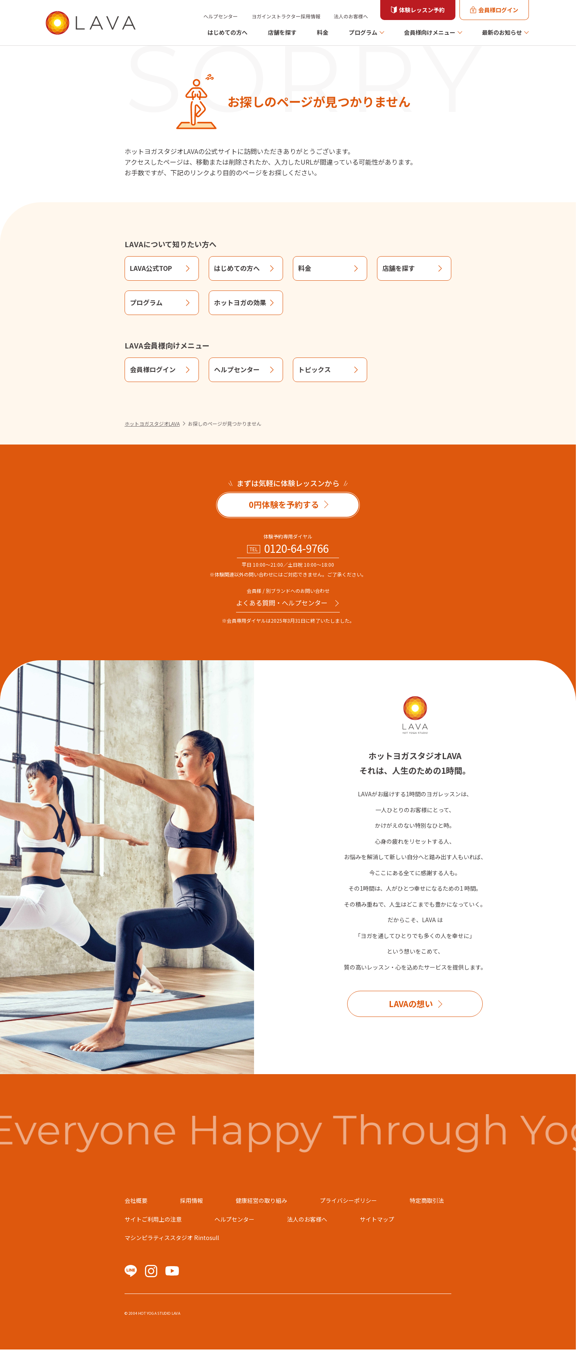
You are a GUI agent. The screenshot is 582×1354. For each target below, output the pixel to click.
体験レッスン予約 (422, 10)
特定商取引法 (427, 1200)
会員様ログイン (498, 10)
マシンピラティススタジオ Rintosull (172, 1237)
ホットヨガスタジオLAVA (152, 423)
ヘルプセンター (220, 16)
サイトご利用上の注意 (153, 1219)
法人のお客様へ (351, 16)
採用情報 (191, 1200)
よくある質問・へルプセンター (282, 603)
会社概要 (136, 1200)
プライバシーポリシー (348, 1200)
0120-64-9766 (296, 548)
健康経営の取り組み (261, 1200)
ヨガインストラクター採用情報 (286, 16)
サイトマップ (377, 1219)
